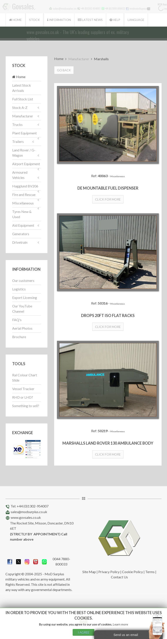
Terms (150, 572)
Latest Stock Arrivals (21, 88)
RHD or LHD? (22, 397)
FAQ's (17, 320)
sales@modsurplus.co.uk (29, 512)
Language (136, 20)
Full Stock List (22, 99)
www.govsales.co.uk (26, 517)
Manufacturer (22, 116)
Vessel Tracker (23, 389)
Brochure (19, 337)
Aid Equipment (23, 225)
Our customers (23, 280)
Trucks (17, 124)
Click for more (108, 199)
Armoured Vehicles (19, 175)
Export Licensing (24, 297)
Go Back (64, 70)
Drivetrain (19, 242)
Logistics (19, 289)
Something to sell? (25, 406)
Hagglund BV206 (25, 186)
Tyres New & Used (22, 214)
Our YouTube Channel (22, 308)
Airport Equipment (26, 164)
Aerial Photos (22, 328)
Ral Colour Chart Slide (24, 377)
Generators (20, 234)
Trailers (18, 141)
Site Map (89, 572)
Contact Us (119, 577)
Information (59, 20)
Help (115, 20)
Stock (34, 20)
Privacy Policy (109, 572)
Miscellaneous (23, 203)
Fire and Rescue (23, 194)
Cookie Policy (132, 572)
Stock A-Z (19, 107)
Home (15, 20)
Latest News (90, 20)
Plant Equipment (24, 133)
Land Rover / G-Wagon (23, 152)
